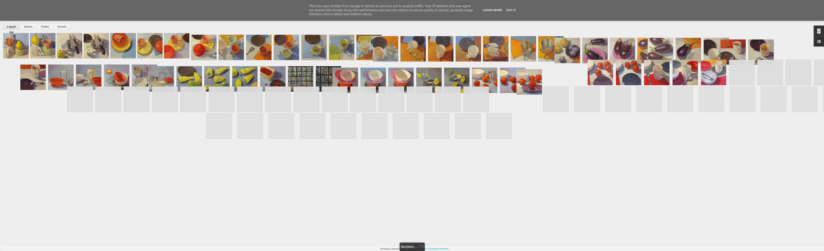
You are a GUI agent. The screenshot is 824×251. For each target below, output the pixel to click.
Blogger (423, 249)
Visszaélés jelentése (438, 249)
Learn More (492, 10)
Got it (511, 10)
